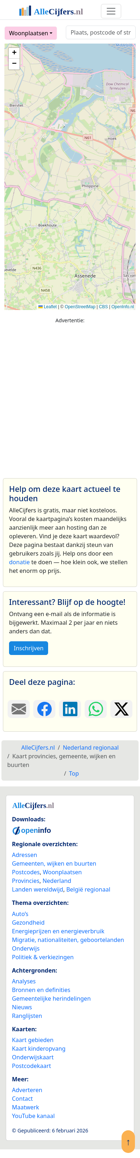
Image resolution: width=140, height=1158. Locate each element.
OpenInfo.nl (122, 306)
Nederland (56, 881)
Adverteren (27, 1090)
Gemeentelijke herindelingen (51, 998)
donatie (19, 562)
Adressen (24, 855)
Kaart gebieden (33, 1040)
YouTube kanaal (33, 1116)
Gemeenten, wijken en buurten (54, 863)
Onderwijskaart (33, 1057)
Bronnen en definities (41, 990)
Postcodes (26, 872)
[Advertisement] (68, 397)
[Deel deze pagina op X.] (121, 709)
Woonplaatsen (28, 33)
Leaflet (47, 306)
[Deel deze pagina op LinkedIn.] (70, 709)
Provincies (25, 881)
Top (74, 773)
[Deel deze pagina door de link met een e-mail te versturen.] (19, 709)
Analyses (24, 981)
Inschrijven (28, 648)
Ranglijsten (27, 1016)
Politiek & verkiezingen (43, 957)
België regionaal (88, 889)
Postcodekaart (31, 1066)
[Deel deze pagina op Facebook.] (44, 709)
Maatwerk (25, 1107)
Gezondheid (28, 922)
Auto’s (20, 914)
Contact (22, 1099)
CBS (103, 306)
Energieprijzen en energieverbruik (58, 931)
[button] (14, 53)
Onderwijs (25, 948)
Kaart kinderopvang (38, 1048)
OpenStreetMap (80, 306)
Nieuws (22, 1007)
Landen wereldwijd (37, 889)
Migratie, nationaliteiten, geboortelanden (68, 940)
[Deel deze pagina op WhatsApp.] (96, 709)
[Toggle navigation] (111, 11)
